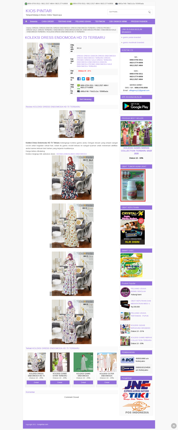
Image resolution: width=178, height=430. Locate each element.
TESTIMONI (100, 21)
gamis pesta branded (132, 37)
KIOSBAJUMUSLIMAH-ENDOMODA (72, 154)
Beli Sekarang (85, 99)
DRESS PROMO (103, 28)
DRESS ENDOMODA (62, 28)
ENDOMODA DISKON (73, 30)
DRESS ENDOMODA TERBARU (83, 28)
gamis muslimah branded (133, 42)
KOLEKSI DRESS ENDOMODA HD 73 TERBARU (65, 37)
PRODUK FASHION (139, 21)
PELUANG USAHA (83, 21)
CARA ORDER (48, 21)
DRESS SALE (31, 30)
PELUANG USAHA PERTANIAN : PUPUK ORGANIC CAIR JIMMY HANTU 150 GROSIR (140, 317)
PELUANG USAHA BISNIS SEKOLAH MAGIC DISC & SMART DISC (141, 293)
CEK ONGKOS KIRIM (118, 21)
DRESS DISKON (45, 28)
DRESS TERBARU (45, 30)
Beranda (33, 21)
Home (28, 28)
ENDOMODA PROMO (91, 30)
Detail (36, 382)
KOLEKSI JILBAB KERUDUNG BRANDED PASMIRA (140, 328)
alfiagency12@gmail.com (139, 90)
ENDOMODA (59, 30)
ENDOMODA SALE (109, 30)
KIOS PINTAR (39, 10)
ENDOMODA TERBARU (36, 32)
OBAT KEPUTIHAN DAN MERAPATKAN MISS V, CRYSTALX (141, 303)
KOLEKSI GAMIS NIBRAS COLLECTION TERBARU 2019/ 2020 (136, 151)
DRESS (35, 28)
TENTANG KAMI (64, 21)
